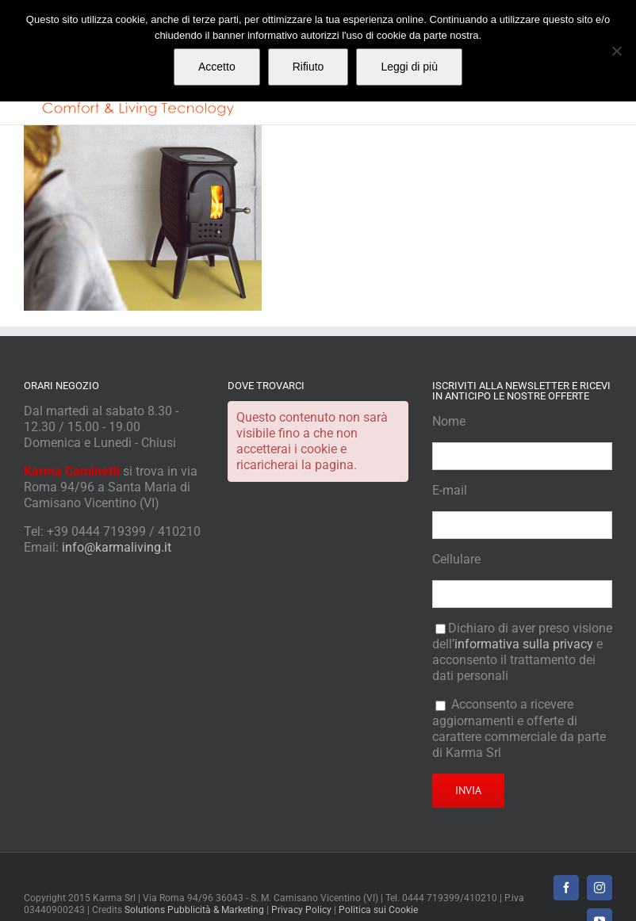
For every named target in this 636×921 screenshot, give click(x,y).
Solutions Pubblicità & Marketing (194, 909)
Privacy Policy (301, 909)
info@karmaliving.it (116, 547)
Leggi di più (409, 66)
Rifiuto (308, 66)
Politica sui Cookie (378, 909)
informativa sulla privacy (523, 644)
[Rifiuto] (616, 51)
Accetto (217, 66)
